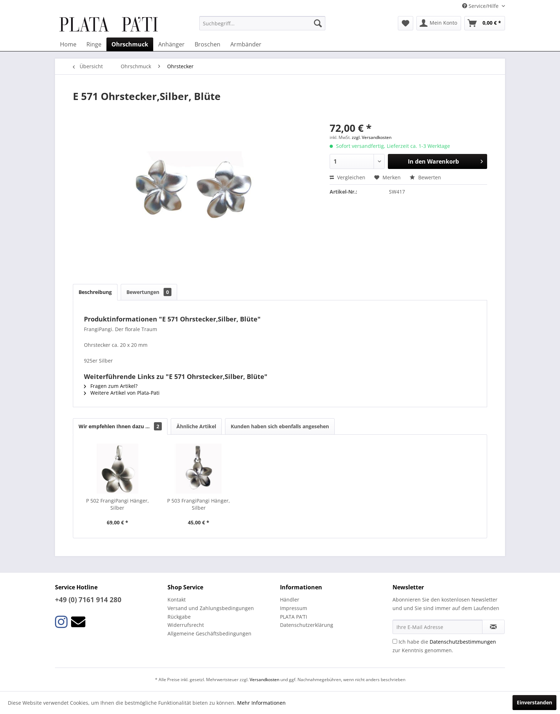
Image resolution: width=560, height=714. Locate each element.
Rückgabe (179, 616)
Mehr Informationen (261, 702)
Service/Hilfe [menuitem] (481, 6)
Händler (289, 599)
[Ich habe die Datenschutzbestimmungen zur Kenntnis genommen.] (394, 641)
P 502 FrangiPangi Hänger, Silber (117, 504)
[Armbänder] (245, 44)
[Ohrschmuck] (129, 44)
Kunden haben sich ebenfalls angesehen (280, 426)
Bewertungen (148, 292)
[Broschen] (207, 44)
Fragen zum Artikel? (111, 386)
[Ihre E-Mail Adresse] (437, 627)
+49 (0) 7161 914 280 (88, 599)
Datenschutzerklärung (306, 624)
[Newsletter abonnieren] (493, 627)
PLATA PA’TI (293, 616)
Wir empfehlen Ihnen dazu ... (120, 426)
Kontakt (177, 599)
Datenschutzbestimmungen (463, 641)
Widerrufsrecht (186, 624)
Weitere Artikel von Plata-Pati (122, 392)
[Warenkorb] (484, 23)
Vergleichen (347, 177)
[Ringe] (93, 44)
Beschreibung (95, 292)
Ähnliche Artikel (196, 426)
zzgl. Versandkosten (371, 137)
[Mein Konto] (438, 23)
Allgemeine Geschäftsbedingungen (209, 633)
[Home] (68, 44)
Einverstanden (534, 702)
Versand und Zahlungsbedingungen (211, 608)
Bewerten (425, 177)
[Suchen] (317, 23)
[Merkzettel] (405, 23)
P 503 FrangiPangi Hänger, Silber (198, 504)
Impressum (293, 608)
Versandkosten (264, 679)
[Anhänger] (171, 44)
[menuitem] (262, 23)
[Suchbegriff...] (262, 23)
